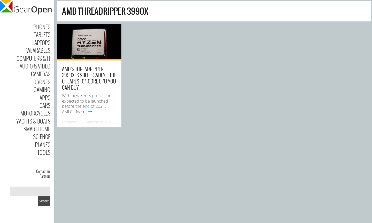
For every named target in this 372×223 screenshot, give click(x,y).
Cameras (40, 74)
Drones (41, 82)
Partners (45, 176)
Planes (42, 144)
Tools (43, 152)
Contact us (43, 171)
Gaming (42, 89)
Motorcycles (35, 113)
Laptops (41, 42)
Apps (45, 97)
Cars (45, 105)
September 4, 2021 (99, 122)
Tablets (42, 34)
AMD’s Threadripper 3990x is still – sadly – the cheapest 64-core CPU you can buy (89, 78)
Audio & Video (35, 66)
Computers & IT (33, 58)
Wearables (38, 50)
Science (41, 136)
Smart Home (37, 129)
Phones (41, 26)
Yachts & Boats (33, 121)
